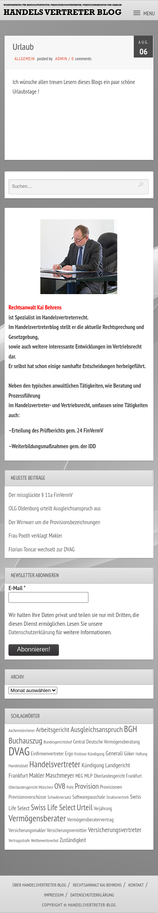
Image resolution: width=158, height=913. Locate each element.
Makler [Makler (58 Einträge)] (36, 775)
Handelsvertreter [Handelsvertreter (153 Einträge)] (54, 764)
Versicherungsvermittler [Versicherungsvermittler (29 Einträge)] (67, 830)
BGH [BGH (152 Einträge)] (130, 728)
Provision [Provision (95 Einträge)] (87, 786)
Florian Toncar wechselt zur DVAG (41, 549)
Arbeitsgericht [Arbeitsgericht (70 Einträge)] (53, 729)
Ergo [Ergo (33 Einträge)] (69, 753)
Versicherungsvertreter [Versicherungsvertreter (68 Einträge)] (114, 829)
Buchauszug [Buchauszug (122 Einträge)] (25, 740)
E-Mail (16, 588)
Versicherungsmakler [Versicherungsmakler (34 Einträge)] (27, 830)
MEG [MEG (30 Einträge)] (79, 776)
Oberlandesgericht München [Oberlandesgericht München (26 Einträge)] (30, 787)
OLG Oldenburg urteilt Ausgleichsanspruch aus (54, 508)
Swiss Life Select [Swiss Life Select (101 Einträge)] (53, 807)
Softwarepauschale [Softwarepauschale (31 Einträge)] (88, 797)
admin (61, 58)
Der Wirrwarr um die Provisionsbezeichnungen (54, 522)
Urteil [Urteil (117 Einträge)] (85, 807)
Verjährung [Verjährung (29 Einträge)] (103, 808)
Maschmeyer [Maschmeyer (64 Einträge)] (59, 775)
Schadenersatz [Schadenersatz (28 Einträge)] (59, 797)
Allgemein (25, 58)
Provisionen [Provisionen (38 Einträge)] (111, 786)
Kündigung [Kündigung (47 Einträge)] (92, 765)
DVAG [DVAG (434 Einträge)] (19, 751)
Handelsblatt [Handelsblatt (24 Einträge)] (18, 765)
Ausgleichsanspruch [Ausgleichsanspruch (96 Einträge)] (97, 729)
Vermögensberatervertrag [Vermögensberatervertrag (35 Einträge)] (90, 819)
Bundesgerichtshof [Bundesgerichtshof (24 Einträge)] (57, 742)
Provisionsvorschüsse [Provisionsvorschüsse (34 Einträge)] (27, 796)
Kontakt (136, 885)
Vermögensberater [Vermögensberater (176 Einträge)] (37, 818)
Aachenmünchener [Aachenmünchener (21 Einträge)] (21, 730)
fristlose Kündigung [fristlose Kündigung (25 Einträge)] (89, 754)
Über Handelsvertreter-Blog (39, 885)
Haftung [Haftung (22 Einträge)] (141, 754)
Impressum (53, 895)
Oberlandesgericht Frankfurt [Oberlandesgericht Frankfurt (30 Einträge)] (118, 776)
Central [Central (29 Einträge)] (79, 742)
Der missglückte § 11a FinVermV (40, 494)
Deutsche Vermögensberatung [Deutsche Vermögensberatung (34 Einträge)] (113, 741)
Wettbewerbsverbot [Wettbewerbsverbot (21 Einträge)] (44, 840)
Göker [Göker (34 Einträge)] (129, 753)
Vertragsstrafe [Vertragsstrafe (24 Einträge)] (19, 840)
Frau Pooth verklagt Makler (35, 535)
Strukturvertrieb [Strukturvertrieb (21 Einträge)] (117, 797)
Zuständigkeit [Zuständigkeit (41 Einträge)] (73, 840)
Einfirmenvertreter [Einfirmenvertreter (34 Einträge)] (47, 753)
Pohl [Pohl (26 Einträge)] (70, 787)
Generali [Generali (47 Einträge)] (114, 753)
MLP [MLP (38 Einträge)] (88, 775)
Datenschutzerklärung (31, 632)
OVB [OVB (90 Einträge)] (59, 786)
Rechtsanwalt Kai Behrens (97, 885)
